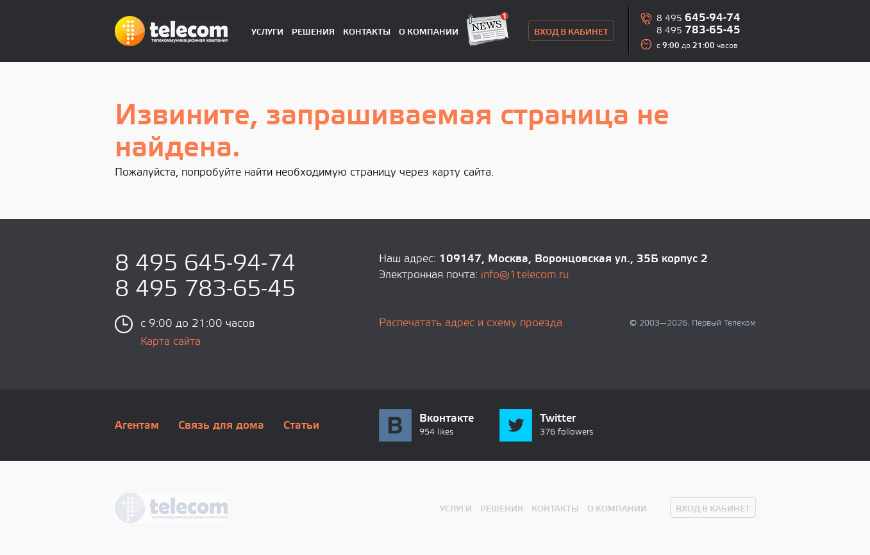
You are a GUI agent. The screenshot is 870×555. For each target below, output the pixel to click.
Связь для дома (221, 426)
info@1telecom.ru (525, 275)
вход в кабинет (571, 32)
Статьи (301, 426)
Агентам (137, 426)
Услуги (267, 32)
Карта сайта (170, 342)
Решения (313, 32)
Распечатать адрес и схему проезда (470, 323)
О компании (428, 32)
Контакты (366, 32)
